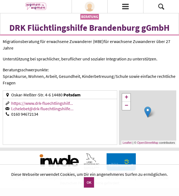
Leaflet (127, 142)
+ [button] (126, 98)
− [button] (126, 106)
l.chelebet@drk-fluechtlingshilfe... (42, 108)
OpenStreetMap (148, 142)
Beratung (89, 16)
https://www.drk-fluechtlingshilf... (42, 103)
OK (89, 182)
